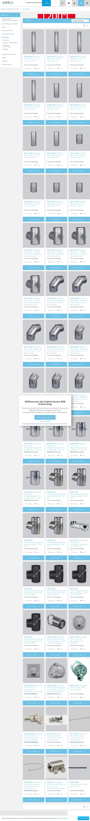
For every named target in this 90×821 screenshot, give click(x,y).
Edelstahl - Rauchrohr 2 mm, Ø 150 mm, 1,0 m (32, 58)
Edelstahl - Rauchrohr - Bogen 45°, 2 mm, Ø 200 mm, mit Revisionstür (79, 397)
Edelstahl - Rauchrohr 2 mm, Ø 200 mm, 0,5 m (55, 155)
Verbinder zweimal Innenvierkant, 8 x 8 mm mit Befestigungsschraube (56, 784)
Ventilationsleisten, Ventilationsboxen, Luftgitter (10, 19)
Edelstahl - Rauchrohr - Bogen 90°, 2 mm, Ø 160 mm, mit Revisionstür (79, 300)
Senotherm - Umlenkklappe (7, 45)
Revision (4, 27)
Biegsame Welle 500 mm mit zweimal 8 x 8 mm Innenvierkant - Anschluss (78, 735)
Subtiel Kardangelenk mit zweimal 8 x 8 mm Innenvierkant (54, 735)
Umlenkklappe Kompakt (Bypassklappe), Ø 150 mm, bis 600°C (33, 590)
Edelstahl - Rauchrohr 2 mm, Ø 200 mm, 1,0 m (32, 107)
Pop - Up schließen (45, 421)
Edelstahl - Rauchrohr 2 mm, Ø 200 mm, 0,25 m (78, 203)
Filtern (27, 20)
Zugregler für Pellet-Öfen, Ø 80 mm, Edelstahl (78, 687)
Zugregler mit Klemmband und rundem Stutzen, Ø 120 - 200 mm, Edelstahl (56, 639)
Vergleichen (29, 68)
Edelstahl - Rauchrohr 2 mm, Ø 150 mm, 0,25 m (78, 155)
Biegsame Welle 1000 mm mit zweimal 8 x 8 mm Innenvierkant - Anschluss (33, 784)
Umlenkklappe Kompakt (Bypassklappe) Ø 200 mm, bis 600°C (33, 639)
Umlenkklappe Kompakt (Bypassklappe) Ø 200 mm (56, 542)
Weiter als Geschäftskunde (45, 417)
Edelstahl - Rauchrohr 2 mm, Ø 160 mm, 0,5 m (78, 107)
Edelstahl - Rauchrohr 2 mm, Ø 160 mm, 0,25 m (32, 203)
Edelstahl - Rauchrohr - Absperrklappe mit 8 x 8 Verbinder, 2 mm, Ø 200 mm (33, 494)
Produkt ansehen (34, 74)
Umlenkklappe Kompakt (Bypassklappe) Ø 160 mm (79, 494)
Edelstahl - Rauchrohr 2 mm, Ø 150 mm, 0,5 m (55, 107)
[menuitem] (51, 3)
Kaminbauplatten (7, 64)
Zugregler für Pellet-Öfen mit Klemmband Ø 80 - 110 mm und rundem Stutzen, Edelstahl (33, 735)
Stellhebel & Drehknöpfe (9, 54)
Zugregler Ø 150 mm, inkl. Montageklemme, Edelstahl (78, 639)
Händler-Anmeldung (46, 2)
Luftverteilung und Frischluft (10, 24)
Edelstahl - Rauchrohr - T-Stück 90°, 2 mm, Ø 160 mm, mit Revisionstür (55, 252)
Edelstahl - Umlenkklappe (10, 42)
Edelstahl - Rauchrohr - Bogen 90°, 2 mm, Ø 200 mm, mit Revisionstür (56, 349)
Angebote (4, 61)
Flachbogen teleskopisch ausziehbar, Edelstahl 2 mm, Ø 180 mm (79, 542)
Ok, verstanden (83, 818)
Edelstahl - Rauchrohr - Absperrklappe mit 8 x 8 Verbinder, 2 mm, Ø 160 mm (55, 445)
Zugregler (5, 49)
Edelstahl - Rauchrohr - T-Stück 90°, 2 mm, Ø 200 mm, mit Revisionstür (32, 300)
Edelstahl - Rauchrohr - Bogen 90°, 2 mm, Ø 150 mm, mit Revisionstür (56, 300)
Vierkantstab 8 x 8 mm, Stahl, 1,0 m (79, 784)
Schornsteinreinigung (8, 34)
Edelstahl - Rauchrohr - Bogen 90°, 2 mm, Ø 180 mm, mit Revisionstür (33, 349)
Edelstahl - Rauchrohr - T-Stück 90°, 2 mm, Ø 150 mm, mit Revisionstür (32, 252)
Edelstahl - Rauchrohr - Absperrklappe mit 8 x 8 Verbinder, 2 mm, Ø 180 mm (78, 445)
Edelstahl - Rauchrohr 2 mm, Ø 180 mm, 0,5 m (32, 155)
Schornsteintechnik (7, 30)
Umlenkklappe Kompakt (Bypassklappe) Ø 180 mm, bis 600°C (79, 590)
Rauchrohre (5, 37)
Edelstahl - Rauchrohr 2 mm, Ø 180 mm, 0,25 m (55, 203)
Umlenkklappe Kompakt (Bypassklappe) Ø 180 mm (33, 542)
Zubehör (4, 57)
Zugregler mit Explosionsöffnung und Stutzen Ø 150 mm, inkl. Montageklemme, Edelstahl (56, 687)
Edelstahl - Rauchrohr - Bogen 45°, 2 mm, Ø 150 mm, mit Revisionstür (79, 349)
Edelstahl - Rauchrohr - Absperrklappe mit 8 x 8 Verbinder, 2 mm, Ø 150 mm (33, 445)
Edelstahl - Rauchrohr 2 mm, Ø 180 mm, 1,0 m (78, 58)
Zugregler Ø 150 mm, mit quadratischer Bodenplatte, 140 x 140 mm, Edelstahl (33, 687)
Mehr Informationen (62, 818)
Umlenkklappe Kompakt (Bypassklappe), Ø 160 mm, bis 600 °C (56, 590)
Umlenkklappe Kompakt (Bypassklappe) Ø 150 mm (56, 494)
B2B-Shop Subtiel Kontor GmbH (10, 9)
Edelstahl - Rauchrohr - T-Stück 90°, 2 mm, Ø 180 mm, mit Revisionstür (78, 252)
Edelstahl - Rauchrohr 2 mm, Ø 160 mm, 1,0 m (55, 58)
